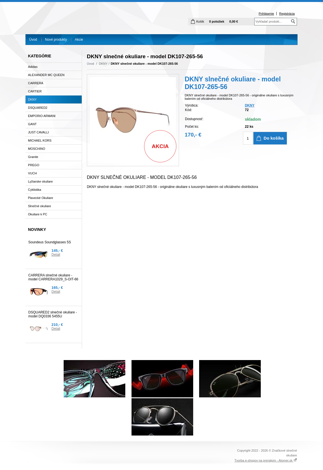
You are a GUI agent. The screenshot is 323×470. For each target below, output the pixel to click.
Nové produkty (56, 40)
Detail (55, 255)
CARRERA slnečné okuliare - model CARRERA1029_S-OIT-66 (53, 277)
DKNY (103, 63)
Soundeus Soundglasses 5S (49, 242)
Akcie (79, 40)
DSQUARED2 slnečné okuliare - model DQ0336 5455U (52, 314)
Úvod (33, 40)
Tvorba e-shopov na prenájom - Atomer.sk (265, 460)
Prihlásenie (266, 13)
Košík (200, 21)
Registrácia (287, 13)
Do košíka (274, 138)
